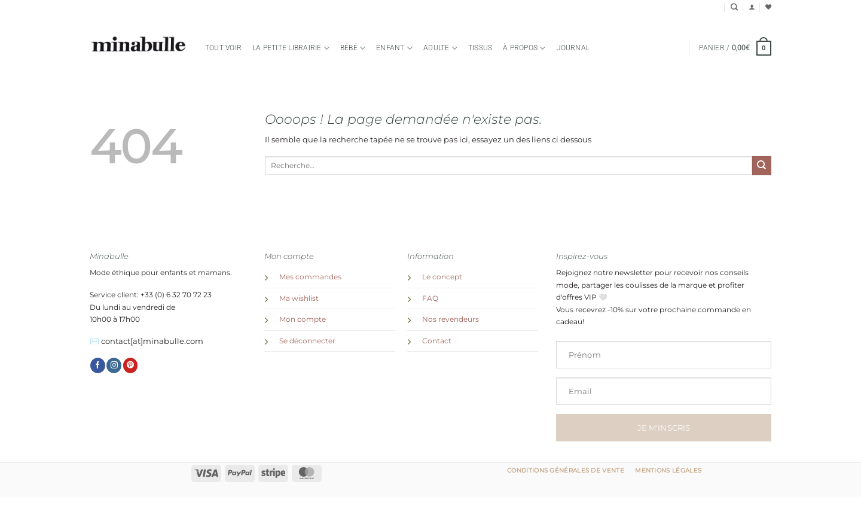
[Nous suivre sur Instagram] (113, 365)
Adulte (440, 48)
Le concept (442, 277)
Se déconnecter (307, 341)
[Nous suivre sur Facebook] (97, 365)
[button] (752, 7)
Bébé (352, 48)
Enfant (394, 48)
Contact (436, 341)
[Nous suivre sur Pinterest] (130, 365)
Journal (573, 48)
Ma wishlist (299, 298)
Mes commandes (310, 277)
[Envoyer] (761, 165)
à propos (524, 48)
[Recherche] (734, 7)
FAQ (430, 298)
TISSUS (480, 48)
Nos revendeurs (450, 319)
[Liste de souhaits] (768, 7)
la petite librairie (290, 48)
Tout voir (223, 48)
